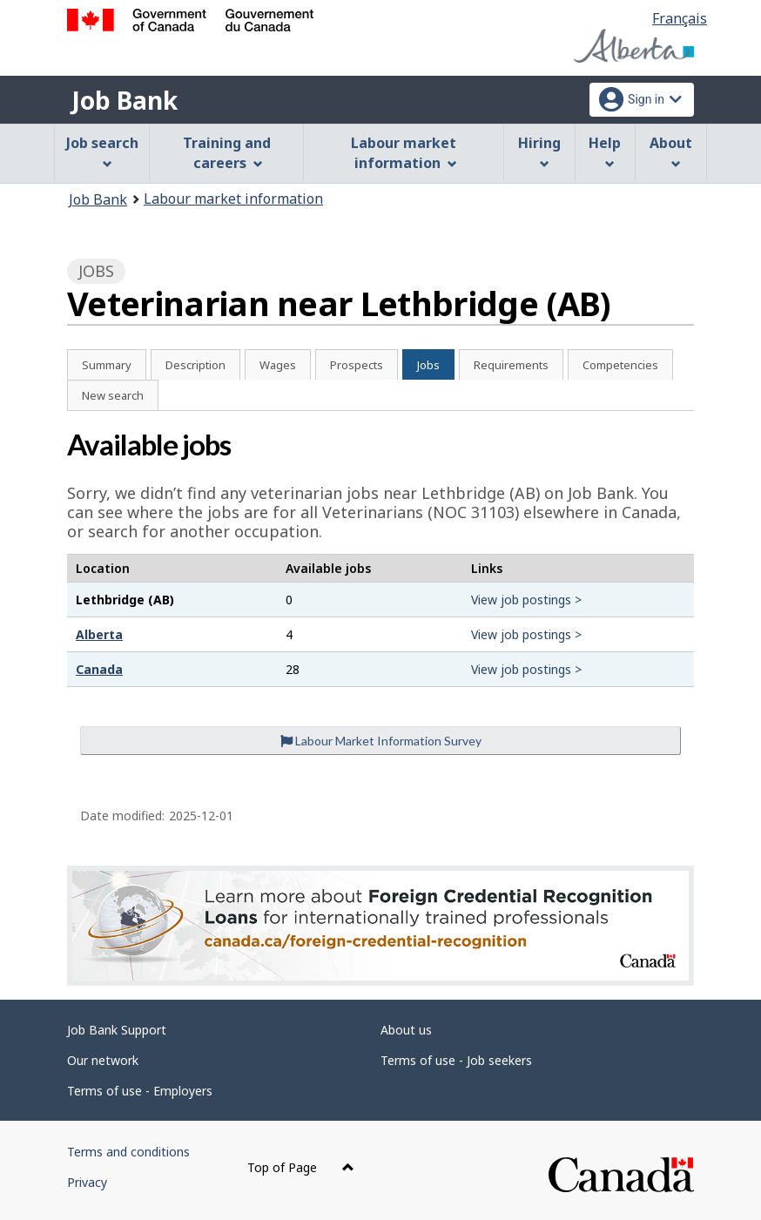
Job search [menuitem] (102, 151)
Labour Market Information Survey (381, 740)
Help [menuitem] (605, 151)
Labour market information (233, 198)
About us (406, 1029)
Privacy (87, 1182)
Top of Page (300, 1167)
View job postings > (526, 599)
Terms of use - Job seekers (456, 1060)
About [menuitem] (671, 151)
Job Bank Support (116, 1029)
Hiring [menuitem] (539, 151)
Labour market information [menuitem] (403, 152)
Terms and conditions (128, 1151)
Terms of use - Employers (139, 1090)
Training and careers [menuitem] (227, 152)
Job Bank (124, 100)
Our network (102, 1060)
